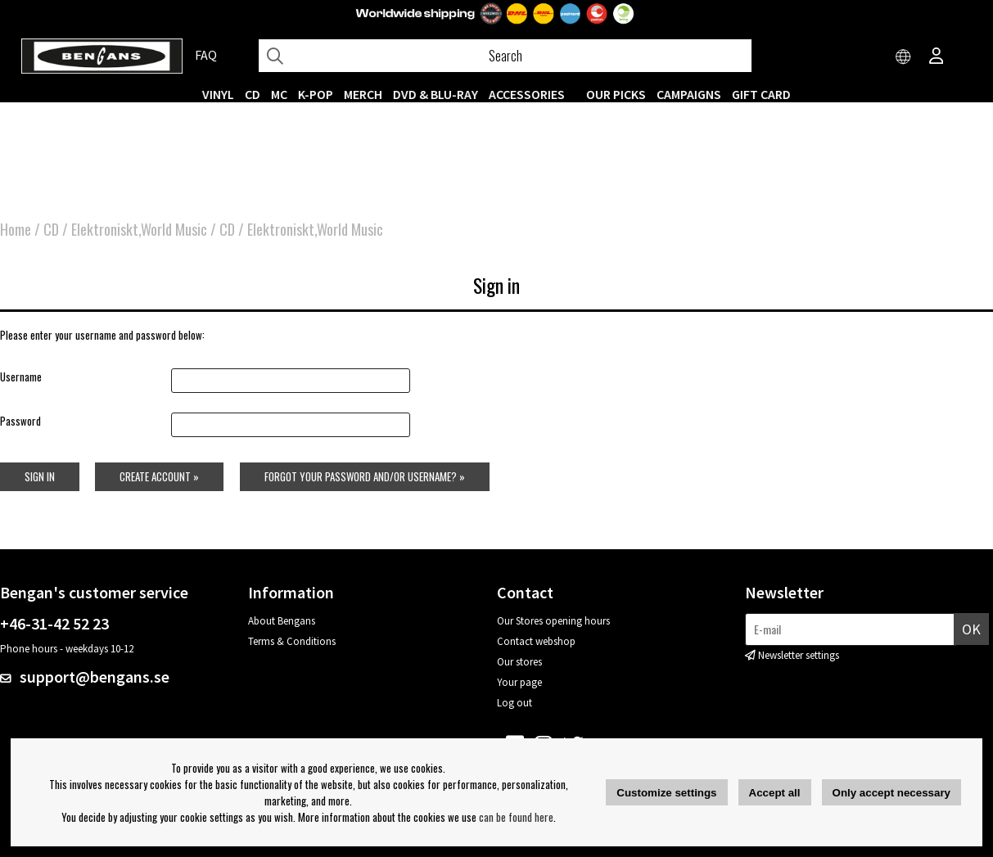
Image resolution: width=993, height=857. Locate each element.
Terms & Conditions (292, 641)
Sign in (40, 476)
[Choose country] (904, 57)
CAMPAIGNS (689, 94)
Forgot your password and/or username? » (364, 476)
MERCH (363, 94)
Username (21, 376)
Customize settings (666, 793)
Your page (519, 682)
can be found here (516, 817)
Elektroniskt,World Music (139, 229)
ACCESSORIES (527, 94)
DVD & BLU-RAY (435, 94)
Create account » (159, 476)
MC (279, 94)
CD (252, 94)
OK (971, 629)
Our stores (519, 662)
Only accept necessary (891, 793)
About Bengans (281, 621)
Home (15, 229)
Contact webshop (536, 641)
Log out (514, 703)
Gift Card (761, 94)
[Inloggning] (936, 57)
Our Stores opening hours (553, 621)
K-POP (315, 94)
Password (20, 421)
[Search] (505, 55)
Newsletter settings (798, 655)
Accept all (775, 793)
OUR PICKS (616, 94)
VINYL (218, 94)
